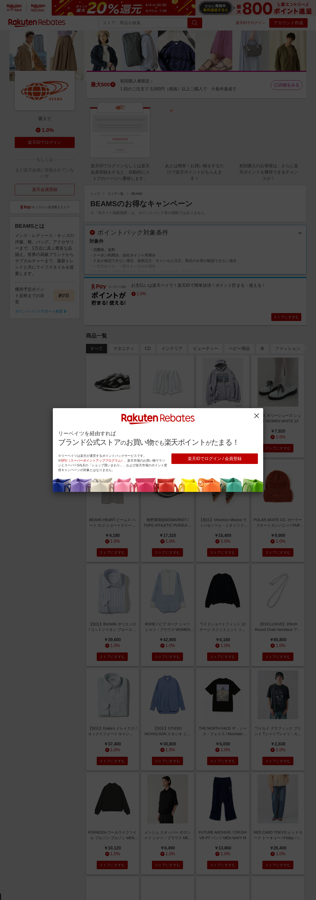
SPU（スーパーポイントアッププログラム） (92, 460)
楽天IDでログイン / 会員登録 (215, 458)
